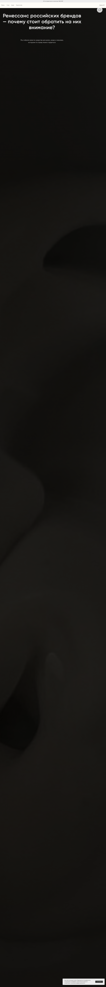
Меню (2, 5)
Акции (12, 5)
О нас (8, 5)
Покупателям (19, 5)
